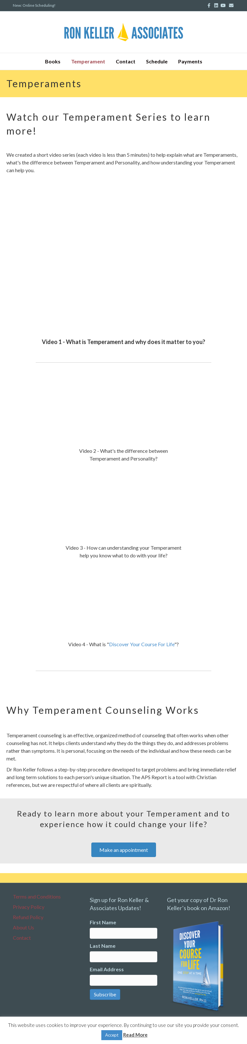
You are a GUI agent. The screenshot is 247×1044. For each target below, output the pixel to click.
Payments (190, 61)
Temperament (88, 61)
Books (52, 61)
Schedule (157, 61)
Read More (135, 1035)
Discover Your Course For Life (141, 644)
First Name (103, 922)
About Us (23, 927)
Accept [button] (111, 1035)
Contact (125, 61)
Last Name (102, 946)
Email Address (107, 969)
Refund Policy (28, 917)
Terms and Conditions (37, 896)
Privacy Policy (28, 907)
